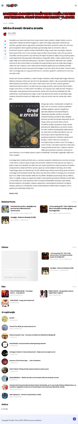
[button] (5, 58)
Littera (11, 23)
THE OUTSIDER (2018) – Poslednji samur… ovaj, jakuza (21, 292)
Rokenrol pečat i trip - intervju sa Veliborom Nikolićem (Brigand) (32, 335)
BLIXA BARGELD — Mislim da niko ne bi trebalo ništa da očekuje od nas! (34, 377)
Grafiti (12, 318)
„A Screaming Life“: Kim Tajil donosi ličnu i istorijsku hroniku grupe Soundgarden (62, 208)
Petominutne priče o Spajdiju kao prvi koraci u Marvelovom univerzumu (23, 208)
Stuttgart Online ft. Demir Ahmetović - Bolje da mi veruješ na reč (32, 352)
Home (5, 23)
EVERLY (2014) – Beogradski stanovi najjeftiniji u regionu (61, 292)
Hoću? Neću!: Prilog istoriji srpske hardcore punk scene (29, 369)
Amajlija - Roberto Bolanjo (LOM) (23, 217)
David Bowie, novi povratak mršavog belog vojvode (28, 343)
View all (74, 202)
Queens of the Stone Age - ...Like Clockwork (25, 360)
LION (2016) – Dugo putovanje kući (22, 300)
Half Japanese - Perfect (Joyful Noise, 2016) (25, 394)
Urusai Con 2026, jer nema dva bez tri (23, 326)
